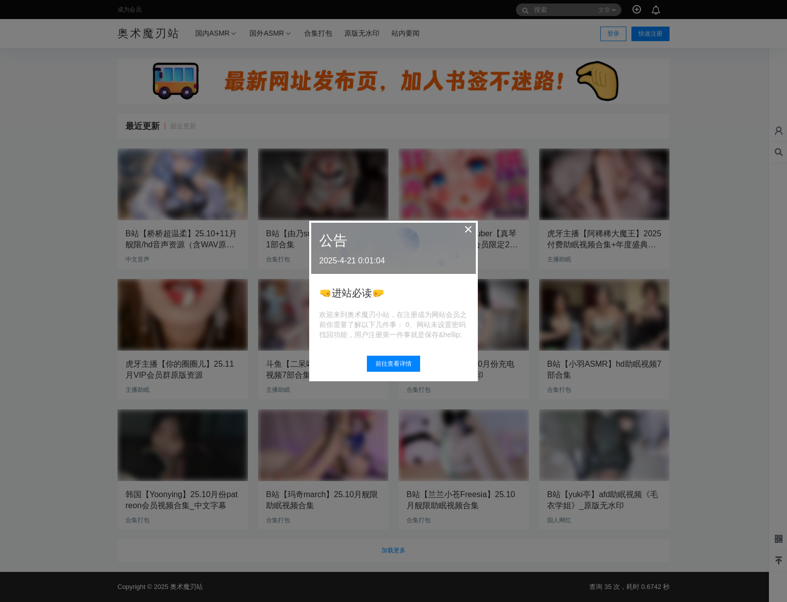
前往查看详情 (393, 363)
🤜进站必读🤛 (351, 292)
